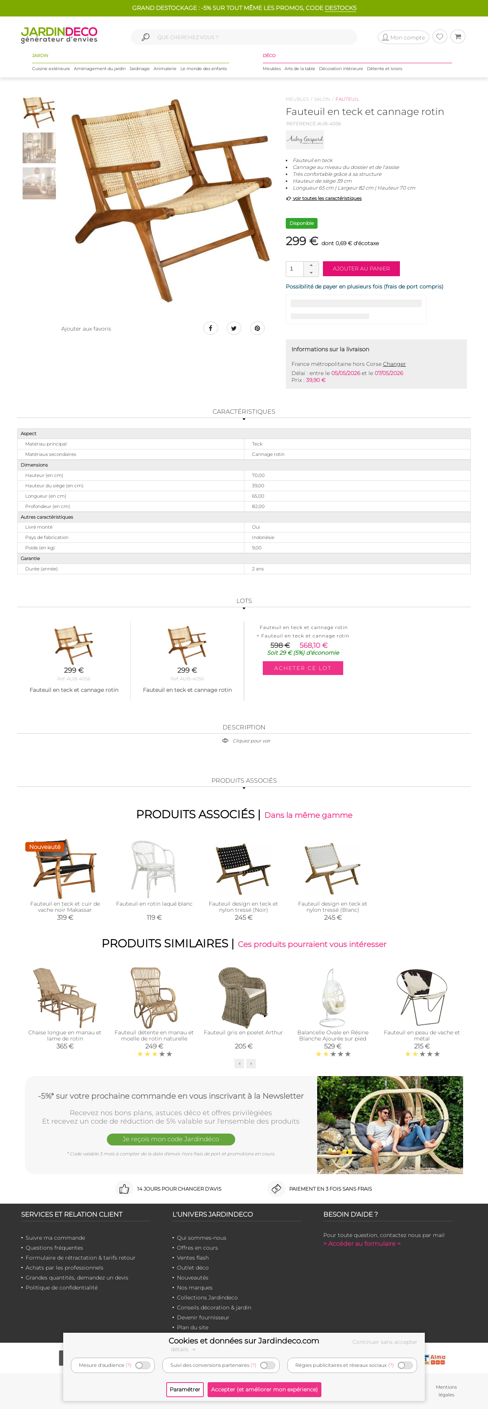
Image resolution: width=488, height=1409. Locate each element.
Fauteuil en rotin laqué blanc (154, 903)
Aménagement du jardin (100, 68)
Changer (394, 363)
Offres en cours (197, 1248)
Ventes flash (193, 1258)
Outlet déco (193, 1268)
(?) (128, 1365)
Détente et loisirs (384, 68)
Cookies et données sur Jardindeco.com (244, 1340)
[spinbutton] (301, 269)
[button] (311, 265)
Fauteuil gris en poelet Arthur (243, 1032)
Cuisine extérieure (51, 68)
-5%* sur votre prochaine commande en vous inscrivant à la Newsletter (171, 1096)
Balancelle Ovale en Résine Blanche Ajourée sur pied (332, 1035)
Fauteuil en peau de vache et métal (422, 1035)
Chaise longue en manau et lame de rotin (65, 1035)
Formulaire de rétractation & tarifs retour (81, 1258)
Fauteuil (347, 99)
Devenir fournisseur (203, 1317)
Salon (322, 99)
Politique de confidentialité (62, 1287)
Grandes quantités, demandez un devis (77, 1278)
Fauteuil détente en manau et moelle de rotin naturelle (154, 1035)
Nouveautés (192, 1278)
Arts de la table (300, 68)
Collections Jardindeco (207, 1297)
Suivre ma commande (55, 1238)
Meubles (272, 68)
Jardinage (139, 68)
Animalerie (165, 68)
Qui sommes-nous (201, 1238)
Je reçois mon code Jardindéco (171, 1140)
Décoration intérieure (341, 68)
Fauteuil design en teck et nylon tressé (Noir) (243, 906)
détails (184, 1349)
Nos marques (195, 1287)
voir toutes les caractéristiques (324, 198)
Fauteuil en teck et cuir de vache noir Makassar (65, 906)
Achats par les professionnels (64, 1268)
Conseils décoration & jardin (214, 1307)
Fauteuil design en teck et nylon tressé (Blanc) (332, 906)
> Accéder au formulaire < (362, 1244)
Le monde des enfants (203, 68)
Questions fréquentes (54, 1248)
